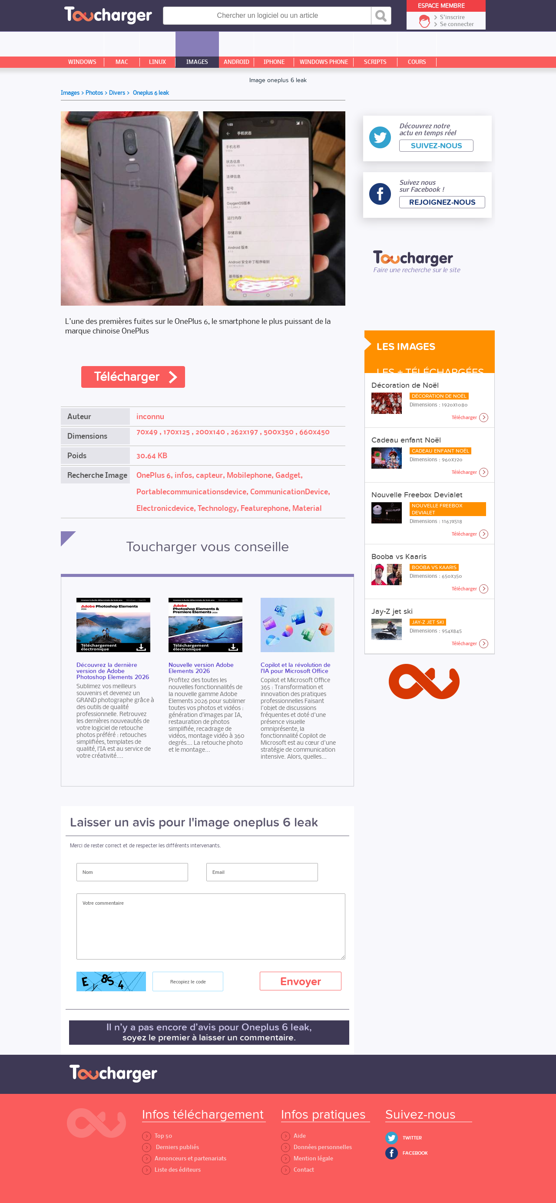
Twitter (412, 1138)
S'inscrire (452, 17)
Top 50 (157, 1136)
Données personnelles (316, 1147)
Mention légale (307, 1158)
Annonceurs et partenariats (184, 1158)
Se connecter (457, 24)
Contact (297, 1170)
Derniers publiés (170, 1147)
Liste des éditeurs (171, 1170)
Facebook (415, 1153)
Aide (293, 1136)
